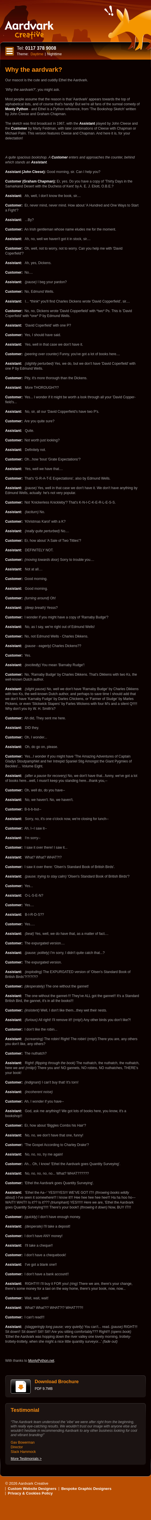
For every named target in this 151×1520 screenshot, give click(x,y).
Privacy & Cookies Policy (30, 1493)
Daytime (37, 54)
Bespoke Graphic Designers (86, 1488)
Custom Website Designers (32, 1488)
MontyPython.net (41, 1361)
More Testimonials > (26, 1459)
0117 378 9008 (36, 48)
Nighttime (54, 54)
